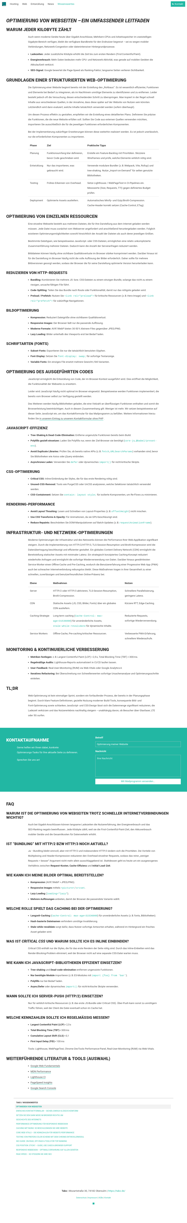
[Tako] (93, 1204)
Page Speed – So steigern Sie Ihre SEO (34, 1154)
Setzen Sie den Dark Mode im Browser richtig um (39, 1115)
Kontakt (107, 1198)
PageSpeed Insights (41, 1082)
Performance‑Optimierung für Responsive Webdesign (42, 1124)
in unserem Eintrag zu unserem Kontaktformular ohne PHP (71, 418)
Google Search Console (43, 1088)
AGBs (101, 1198)
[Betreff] (138, 744)
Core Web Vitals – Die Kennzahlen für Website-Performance (45, 1133)
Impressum (92, 1198)
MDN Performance (41, 1071)
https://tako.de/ (116, 1190)
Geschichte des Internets (28, 1120)
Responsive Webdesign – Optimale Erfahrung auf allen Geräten (47, 1150)
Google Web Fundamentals (45, 1065)
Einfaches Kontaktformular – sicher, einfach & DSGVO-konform (47, 1111)
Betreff (99, 737)
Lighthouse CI (38, 1077)
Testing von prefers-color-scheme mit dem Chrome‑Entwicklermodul (50, 1137)
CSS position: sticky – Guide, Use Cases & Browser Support (44, 1145)
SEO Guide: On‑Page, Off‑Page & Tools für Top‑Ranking (41, 1141)
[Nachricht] (138, 766)
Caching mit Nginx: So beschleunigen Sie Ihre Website (42, 1128)
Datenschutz (81, 1198)
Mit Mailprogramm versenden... (138, 781)
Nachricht (100, 751)
